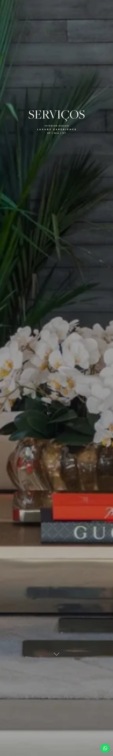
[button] (56, 6)
